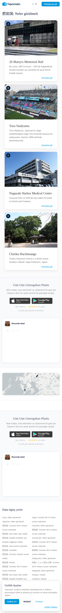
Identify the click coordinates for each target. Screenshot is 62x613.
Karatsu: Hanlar (38, 575)
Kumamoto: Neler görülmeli (43, 538)
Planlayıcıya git (50, 4)
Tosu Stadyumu (19, 126)
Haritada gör (47, 78)
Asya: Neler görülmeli (11, 517)
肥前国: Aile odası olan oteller (15, 534)
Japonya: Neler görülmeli (13, 521)
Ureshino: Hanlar (39, 579)
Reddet (27, 602)
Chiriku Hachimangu (22, 254)
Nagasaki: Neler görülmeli (43, 571)
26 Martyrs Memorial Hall (26, 62)
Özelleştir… (40, 602)
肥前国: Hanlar (8, 562)
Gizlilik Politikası (51, 607)
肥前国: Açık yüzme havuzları (15, 546)
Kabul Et (12, 602)
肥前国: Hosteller (9, 550)
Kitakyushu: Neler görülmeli (44, 558)
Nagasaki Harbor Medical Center (30, 193)
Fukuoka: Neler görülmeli (43, 526)
